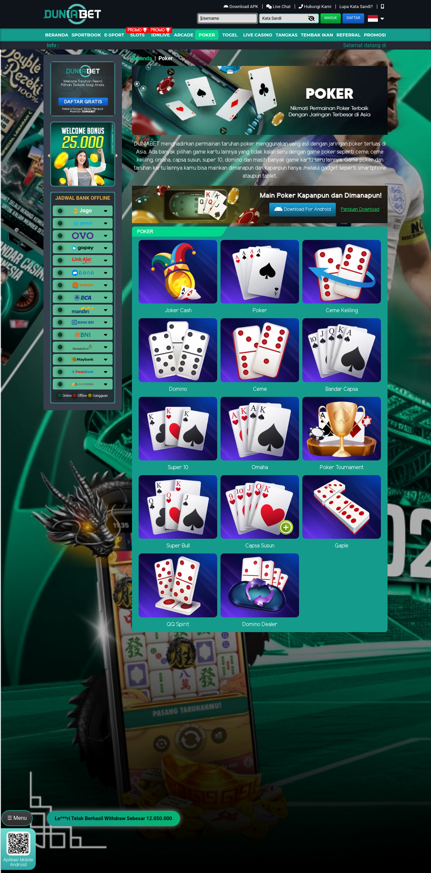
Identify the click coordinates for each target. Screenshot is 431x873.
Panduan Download (360, 209)
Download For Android (302, 209)
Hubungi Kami (315, 6)
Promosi (375, 34)
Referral (348, 34)
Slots (137, 34)
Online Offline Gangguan (82, 396)
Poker (207, 34)
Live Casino (257, 34)
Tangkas (287, 34)
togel (230, 34)
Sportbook (86, 34)
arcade (183, 34)
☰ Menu (17, 818)
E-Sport (114, 34)
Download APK (241, 6)
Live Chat (279, 6)
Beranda (56, 34)
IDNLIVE (160, 34)
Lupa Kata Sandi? (356, 6)
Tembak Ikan (317, 34)
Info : (53, 45)
